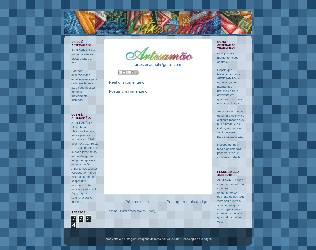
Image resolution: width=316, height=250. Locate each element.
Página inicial (137, 201)
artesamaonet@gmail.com (158, 64)
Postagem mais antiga (186, 201)
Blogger (206, 239)
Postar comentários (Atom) (138, 211)
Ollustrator (173, 239)
